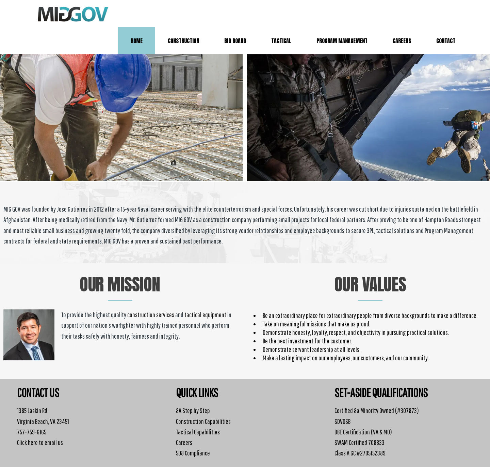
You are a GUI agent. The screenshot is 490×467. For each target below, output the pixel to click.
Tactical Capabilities (198, 432)
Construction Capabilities (203, 421)
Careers (184, 442)
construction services (150, 315)
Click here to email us (40, 442)
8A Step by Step (193, 410)
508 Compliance (193, 453)
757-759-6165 (31, 432)
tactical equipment (205, 315)
